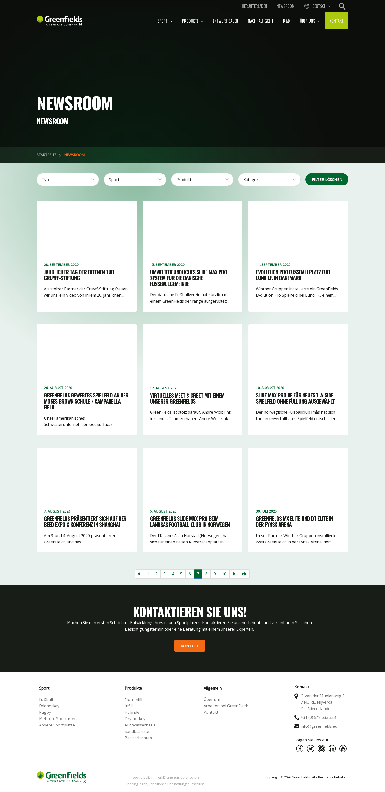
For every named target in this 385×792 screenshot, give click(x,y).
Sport (164, 21)
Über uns (310, 21)
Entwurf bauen (225, 21)
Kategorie (252, 179)
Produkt (183, 179)
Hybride (132, 712)
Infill (129, 706)
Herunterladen (254, 6)
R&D (286, 21)
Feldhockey (49, 706)
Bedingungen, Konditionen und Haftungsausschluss (166, 784)
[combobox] (317, 6)
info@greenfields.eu (319, 726)
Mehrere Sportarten (58, 718)
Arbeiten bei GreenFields (226, 706)
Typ (45, 179)
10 (224, 574)
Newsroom (286, 6)
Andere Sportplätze (57, 725)
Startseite (46, 154)
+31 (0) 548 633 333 (318, 717)
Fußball (46, 699)
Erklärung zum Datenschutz (178, 777)
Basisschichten (138, 737)
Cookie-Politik (142, 777)
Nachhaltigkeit (260, 21)
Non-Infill (133, 699)
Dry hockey (135, 718)
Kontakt (337, 21)
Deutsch (319, 6)
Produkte (192, 21)
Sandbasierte (137, 731)
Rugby (45, 712)
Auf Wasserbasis (140, 725)
